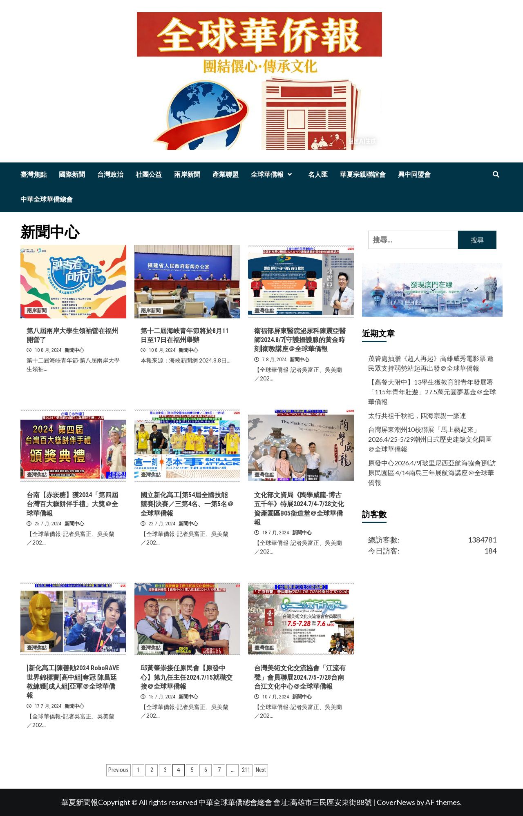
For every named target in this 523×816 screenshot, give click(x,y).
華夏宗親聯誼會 (363, 174)
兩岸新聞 (187, 174)
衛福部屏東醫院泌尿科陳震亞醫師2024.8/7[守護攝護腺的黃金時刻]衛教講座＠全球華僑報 (300, 340)
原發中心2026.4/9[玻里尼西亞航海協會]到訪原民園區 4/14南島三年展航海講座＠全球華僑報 (432, 472)
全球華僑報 (273, 174)
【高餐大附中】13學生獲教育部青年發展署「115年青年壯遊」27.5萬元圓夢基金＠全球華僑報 (432, 391)
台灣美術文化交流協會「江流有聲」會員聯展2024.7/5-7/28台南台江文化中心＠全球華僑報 (300, 677)
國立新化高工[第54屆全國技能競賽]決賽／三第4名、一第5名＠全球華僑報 (187, 504)
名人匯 (318, 174)
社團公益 (149, 174)
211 (246, 770)
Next (261, 770)
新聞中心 (74, 350)
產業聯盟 (225, 174)
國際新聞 (72, 174)
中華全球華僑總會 (46, 199)
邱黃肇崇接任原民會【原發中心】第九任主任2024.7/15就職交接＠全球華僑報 (186, 677)
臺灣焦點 (33, 174)
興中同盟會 (414, 174)
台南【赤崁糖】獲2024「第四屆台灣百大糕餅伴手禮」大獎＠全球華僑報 (72, 504)
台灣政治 (110, 174)
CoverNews (396, 802)
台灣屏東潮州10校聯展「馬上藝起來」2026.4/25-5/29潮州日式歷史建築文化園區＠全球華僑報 (430, 439)
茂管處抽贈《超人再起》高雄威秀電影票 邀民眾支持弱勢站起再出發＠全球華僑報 (431, 363)
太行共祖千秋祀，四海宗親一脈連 (417, 415)
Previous (118, 770)
